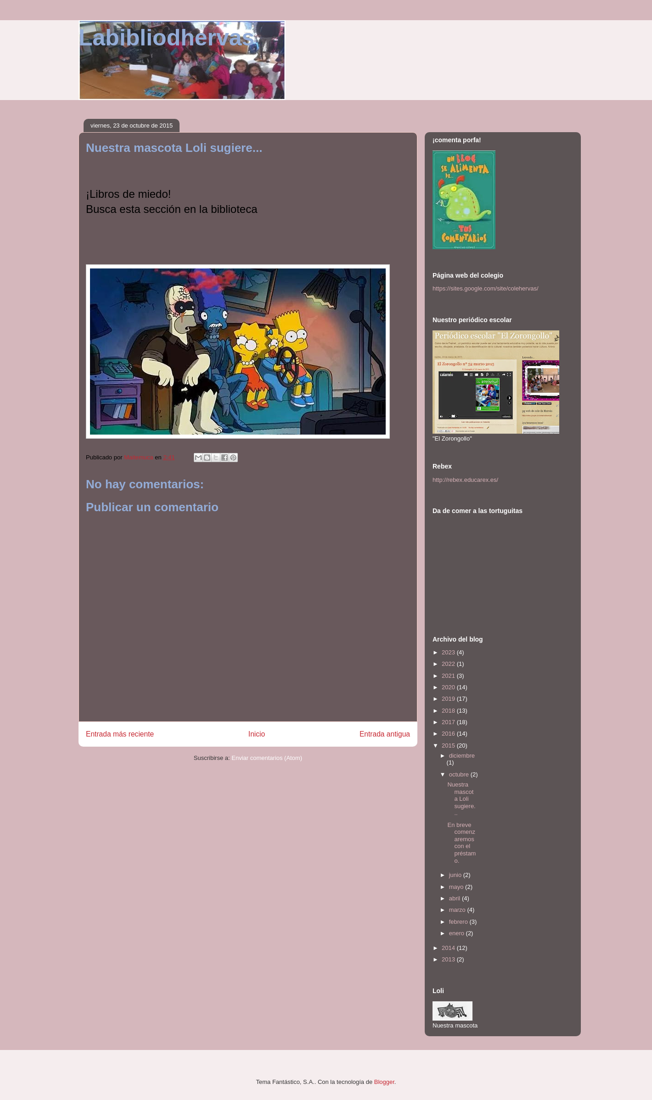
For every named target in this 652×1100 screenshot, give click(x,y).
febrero (459, 921)
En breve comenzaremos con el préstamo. (461, 842)
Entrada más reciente (120, 734)
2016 (449, 733)
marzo (458, 909)
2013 (449, 959)
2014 (449, 947)
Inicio (256, 734)
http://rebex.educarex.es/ (465, 479)
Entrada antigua (385, 734)
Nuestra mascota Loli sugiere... (461, 798)
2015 (449, 745)
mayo (457, 886)
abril (455, 898)
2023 (449, 652)
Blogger (384, 1081)
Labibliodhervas (166, 37)
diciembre (462, 755)
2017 (449, 722)
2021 (449, 675)
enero (457, 933)
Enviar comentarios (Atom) (266, 757)
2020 (449, 687)
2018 (449, 710)
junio (456, 874)
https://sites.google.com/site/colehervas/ (486, 288)
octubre (460, 774)
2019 (449, 698)
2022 (449, 663)
